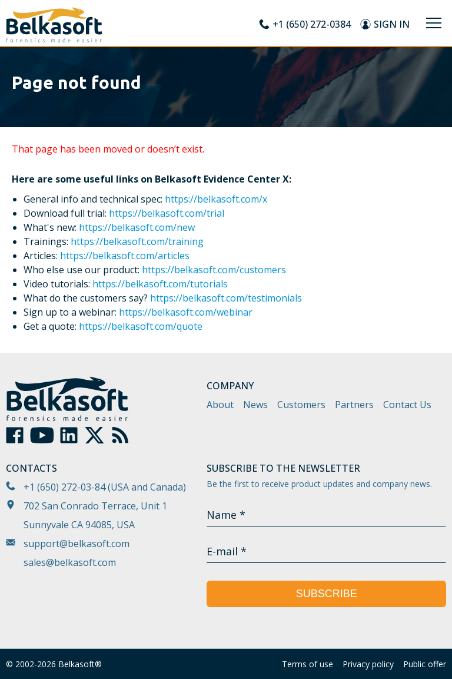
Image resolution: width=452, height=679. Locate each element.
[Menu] (433, 23)
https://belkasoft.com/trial (166, 213)
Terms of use (307, 664)
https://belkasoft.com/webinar (185, 312)
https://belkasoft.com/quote (140, 326)
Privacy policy (368, 664)
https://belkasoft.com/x (216, 199)
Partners (354, 404)
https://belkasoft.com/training (137, 241)
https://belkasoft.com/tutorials (160, 283)
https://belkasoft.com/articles (125, 255)
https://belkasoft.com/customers (214, 269)
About (220, 404)
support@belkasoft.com (76, 543)
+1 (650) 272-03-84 (64, 487)
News (255, 404)
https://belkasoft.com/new (137, 227)
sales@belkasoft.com (70, 562)
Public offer (424, 664)
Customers (301, 404)
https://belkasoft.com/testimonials (226, 298)
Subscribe (326, 593)
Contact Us (407, 404)
